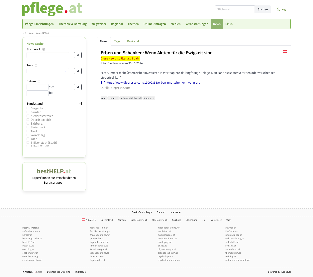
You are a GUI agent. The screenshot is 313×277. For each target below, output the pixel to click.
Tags (117, 41)
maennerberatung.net (169, 228)
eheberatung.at (30, 253)
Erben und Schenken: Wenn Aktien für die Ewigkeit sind (157, 52)
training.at (230, 256)
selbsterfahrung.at (234, 238)
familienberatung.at (100, 231)
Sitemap (161, 212)
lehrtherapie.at (97, 256)
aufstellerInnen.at (31, 231)
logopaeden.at (97, 260)
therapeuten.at (233, 253)
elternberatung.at (31, 256)
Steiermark (38, 127)
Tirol (34, 131)
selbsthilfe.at (232, 242)
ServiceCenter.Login (142, 212)
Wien (34, 139)
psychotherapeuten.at (169, 260)
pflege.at (162, 245)
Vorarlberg (38, 135)
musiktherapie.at (166, 235)
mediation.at (164, 231)
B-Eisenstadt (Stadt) (44, 142)
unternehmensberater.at (237, 260)
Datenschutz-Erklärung (58, 272)
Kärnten (36, 112)
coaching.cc (28, 249)
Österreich (89, 220)
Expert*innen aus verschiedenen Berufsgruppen (54, 178)
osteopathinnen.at (167, 238)
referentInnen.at (233, 235)
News (31, 33)
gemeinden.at (97, 238)
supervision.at (232, 249)
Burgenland (38, 108)
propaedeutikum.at (168, 253)
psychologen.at (165, 256)
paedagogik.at (165, 242)
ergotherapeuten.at (32, 260)
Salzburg (37, 123)
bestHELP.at (28, 242)
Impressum (175, 212)
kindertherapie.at (99, 245)
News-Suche (35, 44)
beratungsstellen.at (32, 238)
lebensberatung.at (99, 253)
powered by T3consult (279, 272)
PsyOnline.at (231, 231)
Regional (133, 41)
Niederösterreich (42, 116)
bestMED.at (28, 245)
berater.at (27, 235)
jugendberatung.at (99, 242)
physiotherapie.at (167, 249)
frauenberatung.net (100, 235)
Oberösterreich (41, 120)
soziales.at (230, 245)
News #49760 (42, 33)
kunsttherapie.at (98, 249)
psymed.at (230, 228)
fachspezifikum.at (99, 228)
